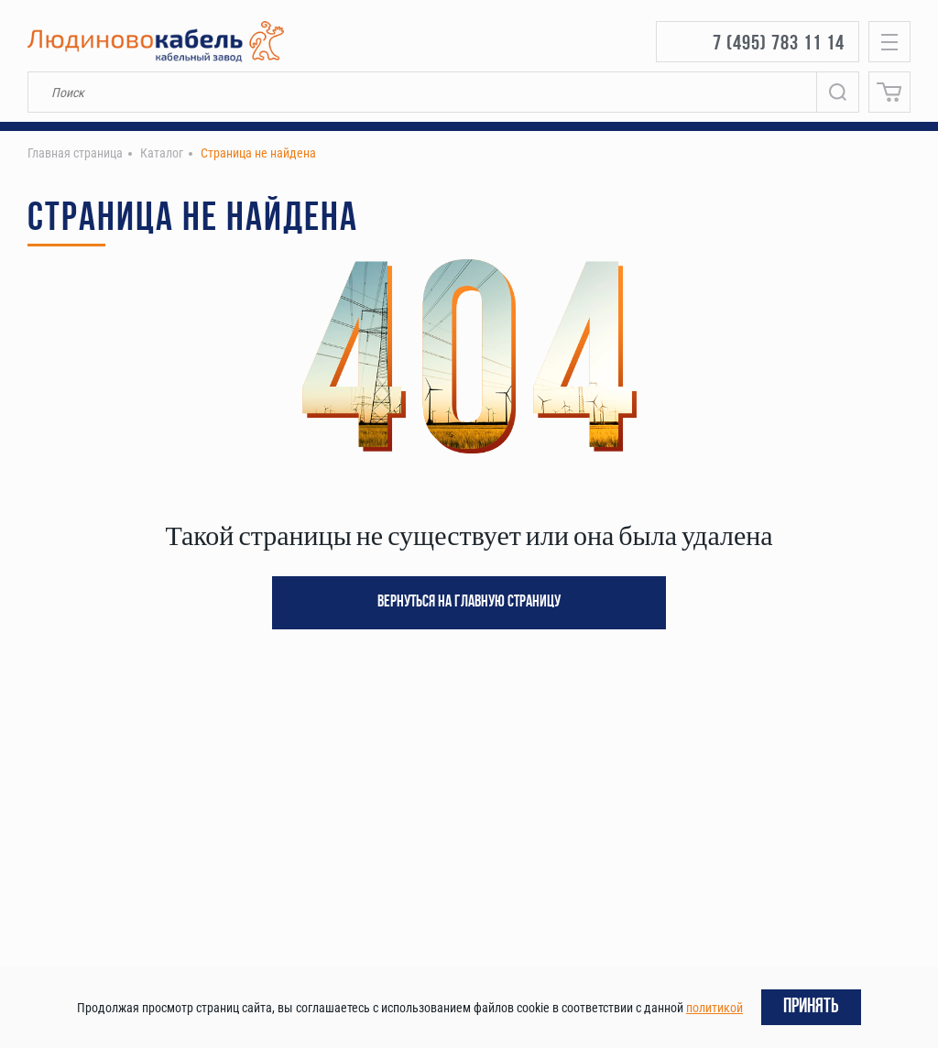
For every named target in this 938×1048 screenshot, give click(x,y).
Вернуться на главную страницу (469, 602)
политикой (714, 1007)
